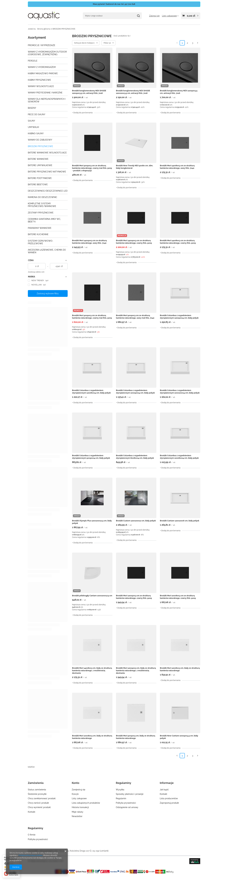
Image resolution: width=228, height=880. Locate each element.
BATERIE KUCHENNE (38, 234)
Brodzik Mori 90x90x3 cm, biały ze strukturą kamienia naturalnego (135, 737)
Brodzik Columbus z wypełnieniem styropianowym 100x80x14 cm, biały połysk (179, 456)
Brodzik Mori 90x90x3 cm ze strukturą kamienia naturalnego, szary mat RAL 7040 (135, 316)
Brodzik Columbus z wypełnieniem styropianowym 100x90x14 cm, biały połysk (135, 391)
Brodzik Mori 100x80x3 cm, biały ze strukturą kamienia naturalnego (92, 737)
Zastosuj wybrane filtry (48, 293)
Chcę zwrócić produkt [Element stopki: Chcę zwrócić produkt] (38, 803)
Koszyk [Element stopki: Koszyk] (75, 794)
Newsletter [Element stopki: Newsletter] (77, 816)
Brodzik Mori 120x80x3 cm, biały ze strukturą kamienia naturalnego (180, 669)
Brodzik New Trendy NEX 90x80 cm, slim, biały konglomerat (134, 166)
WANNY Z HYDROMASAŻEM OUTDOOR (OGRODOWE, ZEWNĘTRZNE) (47, 53)
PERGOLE (32, 61)
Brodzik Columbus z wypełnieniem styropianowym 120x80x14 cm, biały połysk (91, 391)
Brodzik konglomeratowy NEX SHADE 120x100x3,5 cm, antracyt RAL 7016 (133, 92)
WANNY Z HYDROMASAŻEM (42, 67)
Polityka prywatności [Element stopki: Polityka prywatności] (126, 803)
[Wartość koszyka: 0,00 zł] (190, 15)
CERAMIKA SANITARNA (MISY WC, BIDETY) (44, 220)
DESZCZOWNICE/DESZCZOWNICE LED (48, 191)
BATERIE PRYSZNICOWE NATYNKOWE (47, 171)
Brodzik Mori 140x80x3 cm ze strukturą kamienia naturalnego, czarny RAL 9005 (178, 241)
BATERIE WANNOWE (38, 159)
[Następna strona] (197, 42)
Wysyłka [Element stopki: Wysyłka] (120, 789)
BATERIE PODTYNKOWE (40, 178)
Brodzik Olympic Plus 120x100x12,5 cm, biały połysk (92, 522)
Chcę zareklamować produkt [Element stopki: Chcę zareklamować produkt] (42, 798)
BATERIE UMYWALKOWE (40, 165)
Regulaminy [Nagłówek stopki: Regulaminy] (123, 782)
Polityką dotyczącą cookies (30, 855)
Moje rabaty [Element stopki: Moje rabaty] (77, 812)
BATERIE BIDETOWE (38, 184)
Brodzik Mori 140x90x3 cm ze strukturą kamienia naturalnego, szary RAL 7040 (89, 241)
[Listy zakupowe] (170, 16)
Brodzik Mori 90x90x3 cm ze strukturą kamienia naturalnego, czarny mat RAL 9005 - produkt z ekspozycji (92, 168)
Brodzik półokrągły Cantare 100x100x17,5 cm (92, 595)
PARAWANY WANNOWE (39, 228)
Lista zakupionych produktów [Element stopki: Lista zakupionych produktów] (86, 803)
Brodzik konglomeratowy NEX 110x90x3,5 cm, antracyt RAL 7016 (178, 92)
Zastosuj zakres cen (36, 272)
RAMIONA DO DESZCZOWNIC (42, 197)
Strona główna (43, 29)
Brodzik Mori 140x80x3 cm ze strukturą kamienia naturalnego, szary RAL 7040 (177, 166)
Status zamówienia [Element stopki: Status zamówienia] (37, 789)
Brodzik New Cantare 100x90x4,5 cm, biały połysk (179, 737)
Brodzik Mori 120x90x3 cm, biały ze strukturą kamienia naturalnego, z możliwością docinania (136, 670)
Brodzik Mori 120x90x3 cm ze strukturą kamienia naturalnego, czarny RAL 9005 (134, 596)
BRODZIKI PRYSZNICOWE (40, 146)
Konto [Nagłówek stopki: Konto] (75, 782)
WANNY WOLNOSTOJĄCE (41, 86)
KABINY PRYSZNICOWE (39, 80)
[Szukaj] (138, 15)
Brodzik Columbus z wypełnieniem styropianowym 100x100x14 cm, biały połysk (180, 391)
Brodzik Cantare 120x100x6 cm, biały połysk (179, 521)
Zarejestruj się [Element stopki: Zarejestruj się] (78, 789)
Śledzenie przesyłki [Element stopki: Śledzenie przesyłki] (37, 794)
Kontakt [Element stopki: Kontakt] (31, 812)
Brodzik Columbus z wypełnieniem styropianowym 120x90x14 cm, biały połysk (179, 316)
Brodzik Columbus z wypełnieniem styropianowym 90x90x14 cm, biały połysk (91, 456)
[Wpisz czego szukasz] (112, 15)
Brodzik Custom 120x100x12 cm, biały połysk (136, 521)
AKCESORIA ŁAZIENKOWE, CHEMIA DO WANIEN (47, 251)
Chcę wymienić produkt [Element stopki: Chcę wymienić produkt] (39, 807)
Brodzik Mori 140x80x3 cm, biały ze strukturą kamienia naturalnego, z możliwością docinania (92, 670)
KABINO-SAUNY (36, 133)
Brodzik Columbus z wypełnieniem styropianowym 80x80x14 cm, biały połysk (135, 456)
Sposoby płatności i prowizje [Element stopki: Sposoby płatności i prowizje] (129, 794)
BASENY (32, 108)
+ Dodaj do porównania (82, 112)
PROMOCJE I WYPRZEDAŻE (41, 45)
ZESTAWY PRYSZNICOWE (40, 212)
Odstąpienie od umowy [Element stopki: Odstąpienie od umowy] (127, 807)
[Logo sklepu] (44, 16)
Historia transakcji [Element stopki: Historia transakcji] (80, 807)
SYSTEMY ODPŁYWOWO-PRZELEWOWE (40, 242)
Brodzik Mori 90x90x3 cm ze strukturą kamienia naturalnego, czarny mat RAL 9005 (92, 316)
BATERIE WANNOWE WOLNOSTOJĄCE (47, 152)
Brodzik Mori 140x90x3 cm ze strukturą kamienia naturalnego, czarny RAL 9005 (134, 241)
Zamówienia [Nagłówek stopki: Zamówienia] (35, 782)
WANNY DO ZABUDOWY (40, 140)
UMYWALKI (33, 127)
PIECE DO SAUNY (36, 114)
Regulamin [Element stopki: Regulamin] (121, 798)
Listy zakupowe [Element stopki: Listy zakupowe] (79, 798)
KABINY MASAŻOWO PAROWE (43, 73)
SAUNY (31, 121)
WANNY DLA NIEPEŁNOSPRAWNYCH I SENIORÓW (46, 100)
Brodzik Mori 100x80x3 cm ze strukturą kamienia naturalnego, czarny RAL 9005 (178, 596)
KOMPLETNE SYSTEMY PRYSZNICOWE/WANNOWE (42, 204)
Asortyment (37, 37)
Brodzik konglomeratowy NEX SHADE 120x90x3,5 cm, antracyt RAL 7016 (89, 92)
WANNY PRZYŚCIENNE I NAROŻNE (45, 92)
